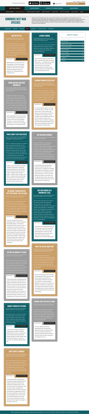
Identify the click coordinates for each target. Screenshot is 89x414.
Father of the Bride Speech (54, 8)
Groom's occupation (72, 55)
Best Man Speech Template (33, 11)
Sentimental (51, 28)
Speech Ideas (57, 3)
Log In (74, 1)
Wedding (72, 60)
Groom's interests (72, 49)
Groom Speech (34, 8)
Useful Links (64, 412)
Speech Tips (55, 11)
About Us (58, 412)
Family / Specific (42, 28)
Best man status (72, 41)
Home (48, 412)
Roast (27, 28)
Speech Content (9, 11)
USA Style (22, 28)
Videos (81, 11)
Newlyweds (72, 58)
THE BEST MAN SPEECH (18, 3)
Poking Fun (33, 28)
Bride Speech (74, 8)
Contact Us (78, 1)
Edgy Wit (15, 28)
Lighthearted (8, 28)
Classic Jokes (74, 11)
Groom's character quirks (72, 47)
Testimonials (71, 412)
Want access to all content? (74, 3)
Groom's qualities (72, 52)
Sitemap (76, 412)
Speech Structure (46, 11)
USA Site (83, 1)
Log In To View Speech (22, 112)
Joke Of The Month (64, 11)
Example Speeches (20, 11)
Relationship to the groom (72, 44)
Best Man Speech (14, 8)
